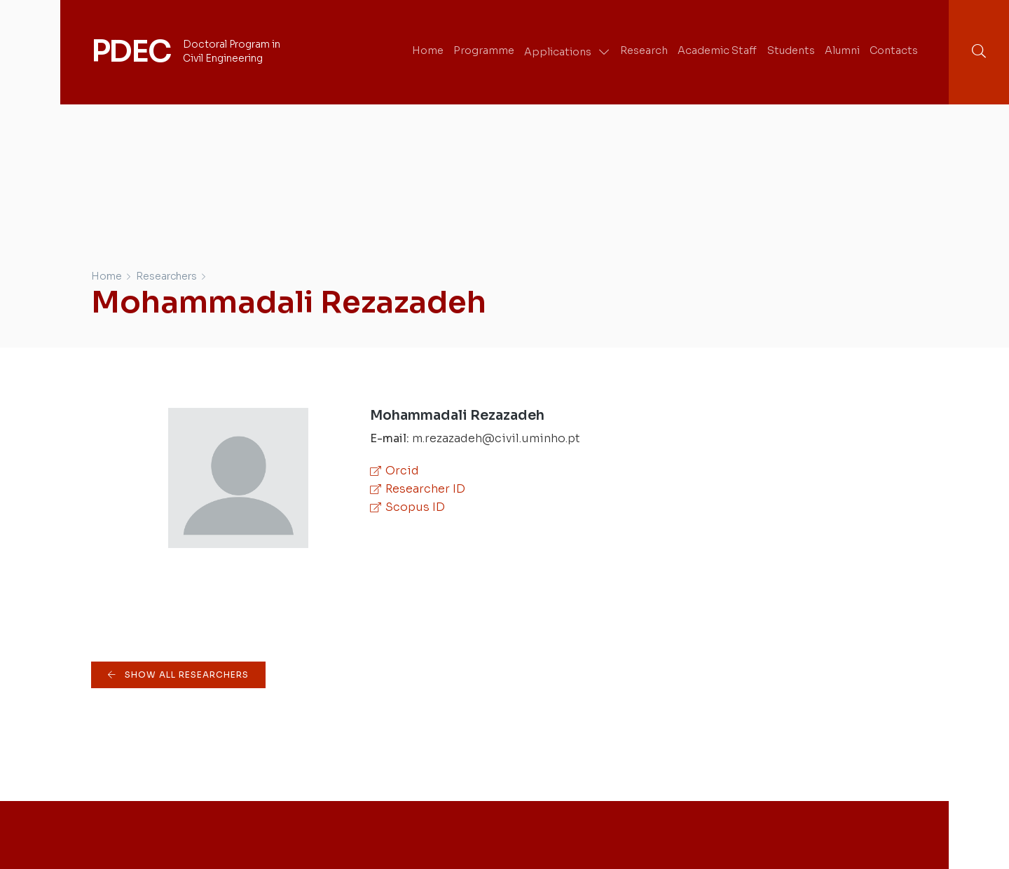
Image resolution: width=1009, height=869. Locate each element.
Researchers (166, 276)
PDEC (130, 51)
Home (106, 276)
